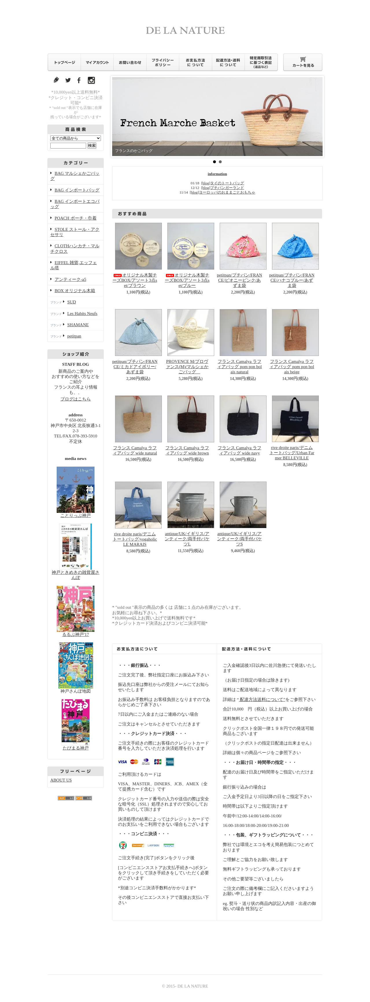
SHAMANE (78, 324)
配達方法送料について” (262, 699)
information (217, 174)
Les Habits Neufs (82, 313)
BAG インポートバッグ (77, 190)
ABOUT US (61, 780)
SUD (71, 302)
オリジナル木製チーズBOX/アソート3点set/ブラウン (134, 280)
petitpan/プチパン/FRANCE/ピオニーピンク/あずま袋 (239, 280)
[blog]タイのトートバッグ (222, 183)
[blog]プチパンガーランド (222, 187)
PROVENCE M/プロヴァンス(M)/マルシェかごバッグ (187, 366)
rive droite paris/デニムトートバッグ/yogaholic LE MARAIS (135, 539)
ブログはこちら (75, 399)
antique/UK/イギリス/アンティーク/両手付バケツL (187, 539)
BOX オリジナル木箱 (75, 290)
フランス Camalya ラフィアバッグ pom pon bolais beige (291, 366)
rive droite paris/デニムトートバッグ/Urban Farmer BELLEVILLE (291, 453)
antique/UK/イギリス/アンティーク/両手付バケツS (239, 539)
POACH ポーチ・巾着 (76, 218)
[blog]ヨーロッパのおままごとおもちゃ (222, 192)
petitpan (74, 336)
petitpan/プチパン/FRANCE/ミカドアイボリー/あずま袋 (135, 366)
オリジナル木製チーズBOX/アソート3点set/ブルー (187, 280)
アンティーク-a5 (70, 279)
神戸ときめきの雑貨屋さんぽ (75, 572)
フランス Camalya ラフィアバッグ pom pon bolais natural (239, 366)
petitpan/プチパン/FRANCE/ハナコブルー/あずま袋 (291, 280)
